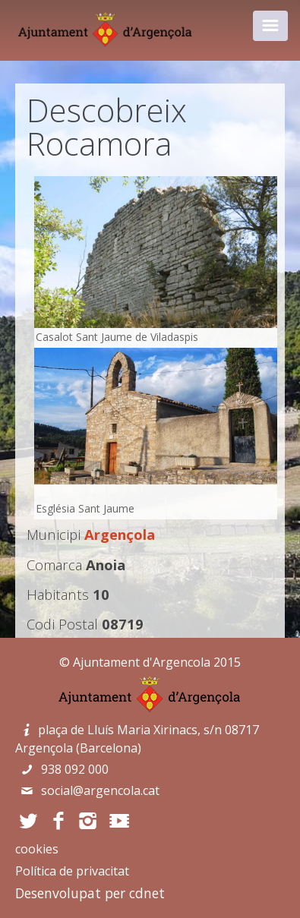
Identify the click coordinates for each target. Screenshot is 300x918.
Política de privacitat (72, 871)
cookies (36, 849)
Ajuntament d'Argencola (141, 662)
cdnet (147, 893)
